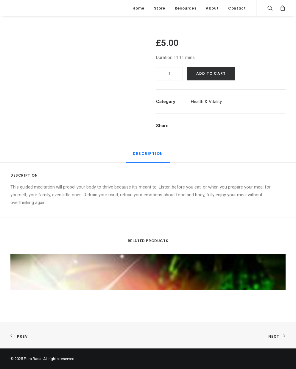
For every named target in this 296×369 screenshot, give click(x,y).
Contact (237, 8)
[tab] (148, 156)
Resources (185, 8)
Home (138, 8)
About (212, 8)
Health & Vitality (206, 101)
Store (159, 8)
